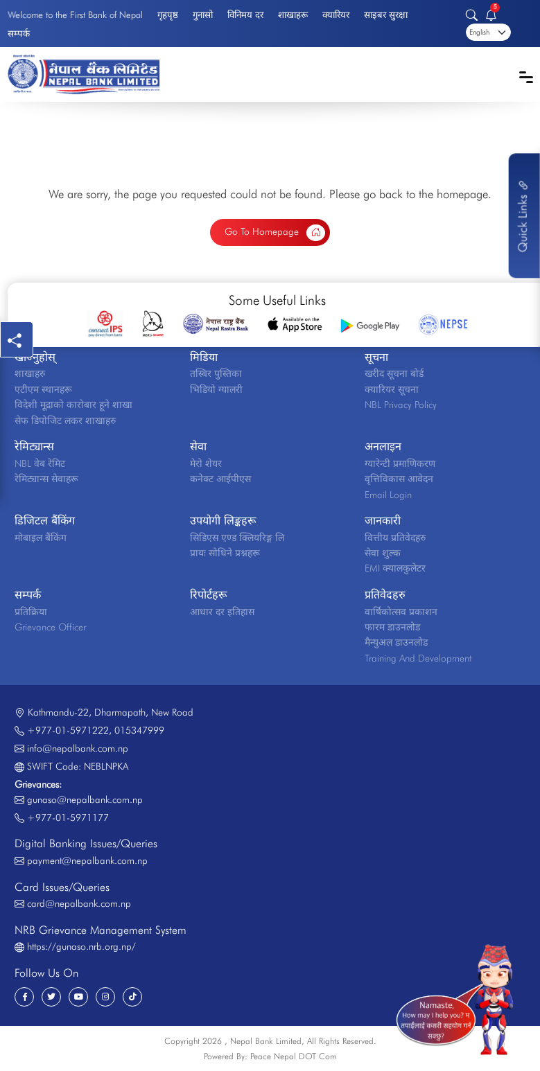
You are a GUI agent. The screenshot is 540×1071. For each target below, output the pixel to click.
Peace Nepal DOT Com (293, 1056)
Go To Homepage (275, 232)
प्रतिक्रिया (31, 611)
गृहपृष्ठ (167, 14)
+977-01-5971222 (68, 730)
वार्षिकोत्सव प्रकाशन (401, 611)
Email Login (388, 494)
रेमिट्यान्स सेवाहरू (46, 478)
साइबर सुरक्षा (386, 14)
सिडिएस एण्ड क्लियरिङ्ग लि (237, 537)
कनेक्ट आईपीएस (220, 478)
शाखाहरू (293, 14)
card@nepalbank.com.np (79, 903)
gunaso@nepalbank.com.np (85, 799)
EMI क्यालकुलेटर (395, 568)
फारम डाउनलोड (392, 626)
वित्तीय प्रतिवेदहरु (395, 537)
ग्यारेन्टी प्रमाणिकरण (400, 463)
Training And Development (418, 658)
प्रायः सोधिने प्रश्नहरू (225, 552)
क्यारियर (335, 14)
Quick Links (523, 215)
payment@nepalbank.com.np (87, 860)
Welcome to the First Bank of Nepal (75, 14)
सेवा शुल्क (383, 552)
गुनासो (203, 14)
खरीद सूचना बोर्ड (394, 373)
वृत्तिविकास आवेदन (399, 478)
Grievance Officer (50, 626)
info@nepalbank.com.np (77, 748)
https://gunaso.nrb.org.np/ (81, 946)
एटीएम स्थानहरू (43, 389)
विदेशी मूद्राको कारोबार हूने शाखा (73, 404)
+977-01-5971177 (68, 817)
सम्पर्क (19, 33)
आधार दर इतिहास (222, 611)
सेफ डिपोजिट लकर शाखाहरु (65, 420)
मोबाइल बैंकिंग (41, 537)
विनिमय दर (245, 14)
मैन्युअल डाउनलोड (396, 642)
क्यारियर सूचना (392, 389)
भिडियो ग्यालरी (216, 389)
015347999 (139, 730)
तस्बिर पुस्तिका (216, 373)
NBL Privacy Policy (401, 404)
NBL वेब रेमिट (40, 463)
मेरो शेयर (206, 463)
